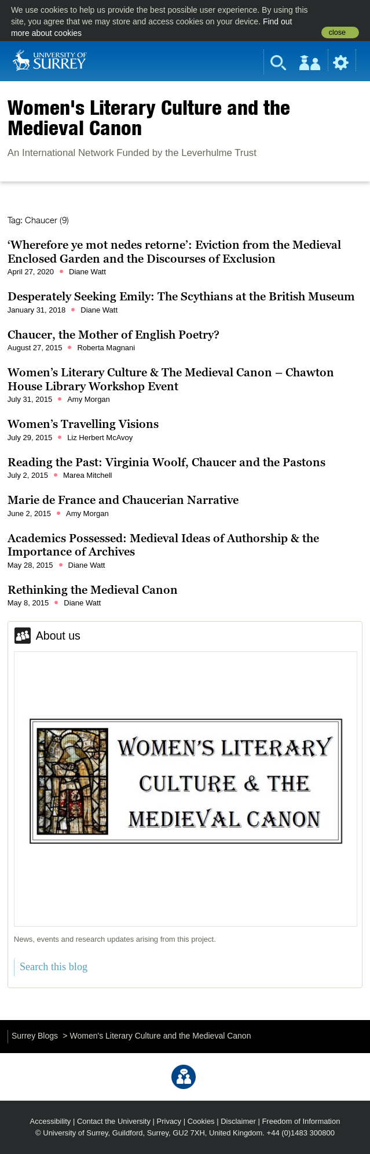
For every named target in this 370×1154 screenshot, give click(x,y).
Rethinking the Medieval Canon (93, 589)
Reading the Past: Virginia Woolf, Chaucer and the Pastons (166, 462)
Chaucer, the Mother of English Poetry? (113, 334)
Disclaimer (238, 1121)
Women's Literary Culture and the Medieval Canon (149, 117)
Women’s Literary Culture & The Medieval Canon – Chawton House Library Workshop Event (171, 379)
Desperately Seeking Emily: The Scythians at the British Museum (181, 296)
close (337, 32)
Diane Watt (87, 271)
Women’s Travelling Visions (83, 424)
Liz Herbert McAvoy (100, 437)
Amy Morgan (88, 399)
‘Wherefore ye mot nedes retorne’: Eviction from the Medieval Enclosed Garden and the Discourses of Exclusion (174, 251)
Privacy (169, 1121)
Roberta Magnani (106, 347)
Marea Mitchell (87, 475)
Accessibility (50, 1121)
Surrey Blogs (35, 1035)
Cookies (201, 1121)
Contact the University (114, 1121)
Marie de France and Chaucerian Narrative (123, 499)
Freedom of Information (301, 1121)
